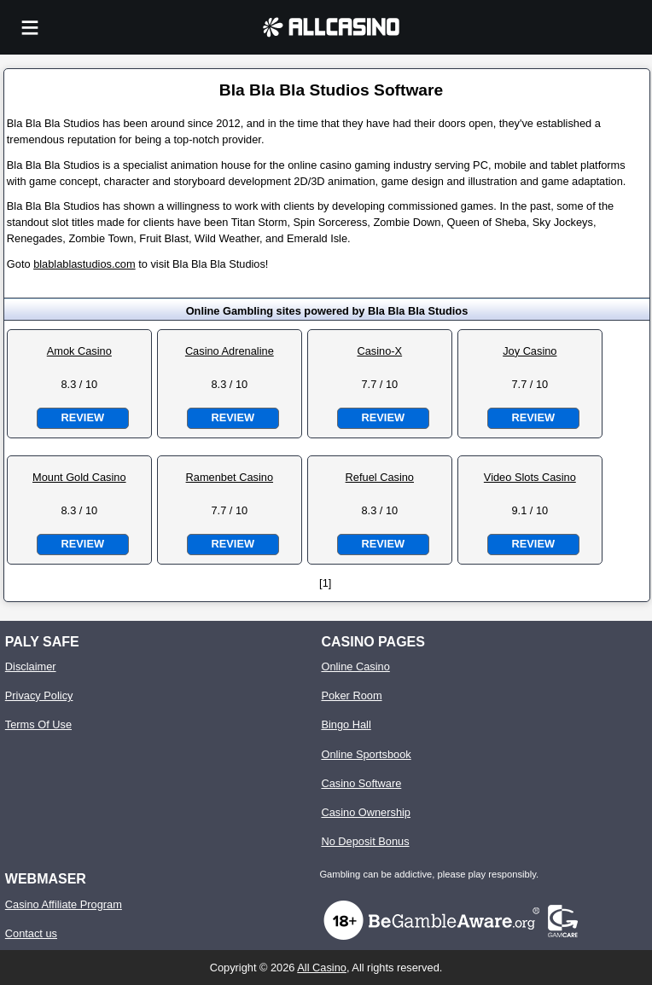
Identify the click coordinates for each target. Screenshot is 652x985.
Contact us (31, 933)
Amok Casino (79, 351)
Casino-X (379, 351)
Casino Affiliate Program (63, 904)
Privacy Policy (39, 695)
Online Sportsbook (365, 754)
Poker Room (351, 695)
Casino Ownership (365, 812)
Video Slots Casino (530, 477)
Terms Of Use (38, 724)
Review (82, 417)
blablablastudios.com (84, 264)
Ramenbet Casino (229, 477)
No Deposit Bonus (365, 841)
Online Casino (355, 666)
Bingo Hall (345, 724)
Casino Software (361, 783)
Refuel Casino (380, 477)
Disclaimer (30, 666)
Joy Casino (529, 351)
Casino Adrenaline (229, 351)
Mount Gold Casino (79, 477)
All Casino (321, 967)
